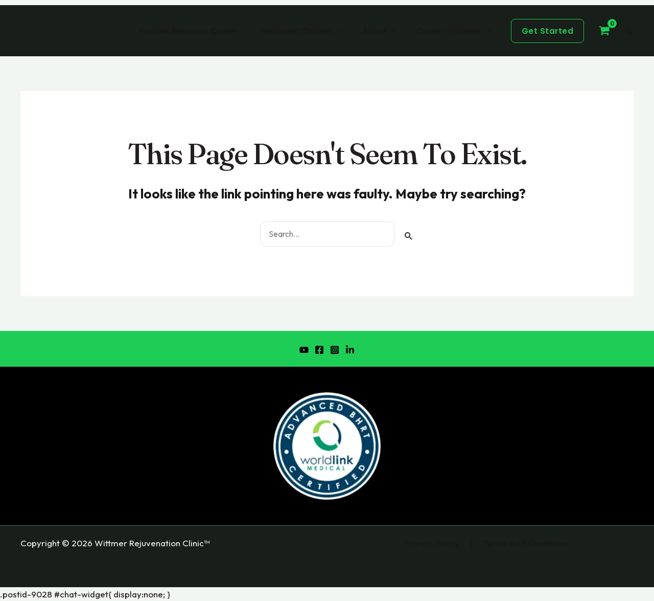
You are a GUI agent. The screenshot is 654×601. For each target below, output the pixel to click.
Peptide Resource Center (196, 30)
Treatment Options (301, 30)
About (378, 30)
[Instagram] (334, 349)
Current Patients (449, 30)
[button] (548, 31)
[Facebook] (319, 349)
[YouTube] (304, 349)
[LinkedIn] (350, 349)
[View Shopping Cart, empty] (604, 30)
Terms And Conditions (525, 543)
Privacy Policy (431, 543)
